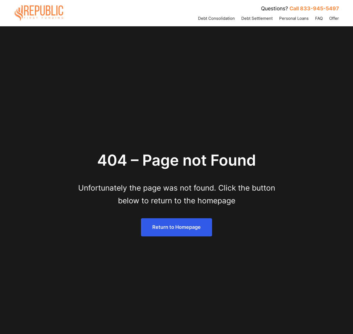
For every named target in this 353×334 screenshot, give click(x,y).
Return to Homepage (176, 227)
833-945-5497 (319, 8)
